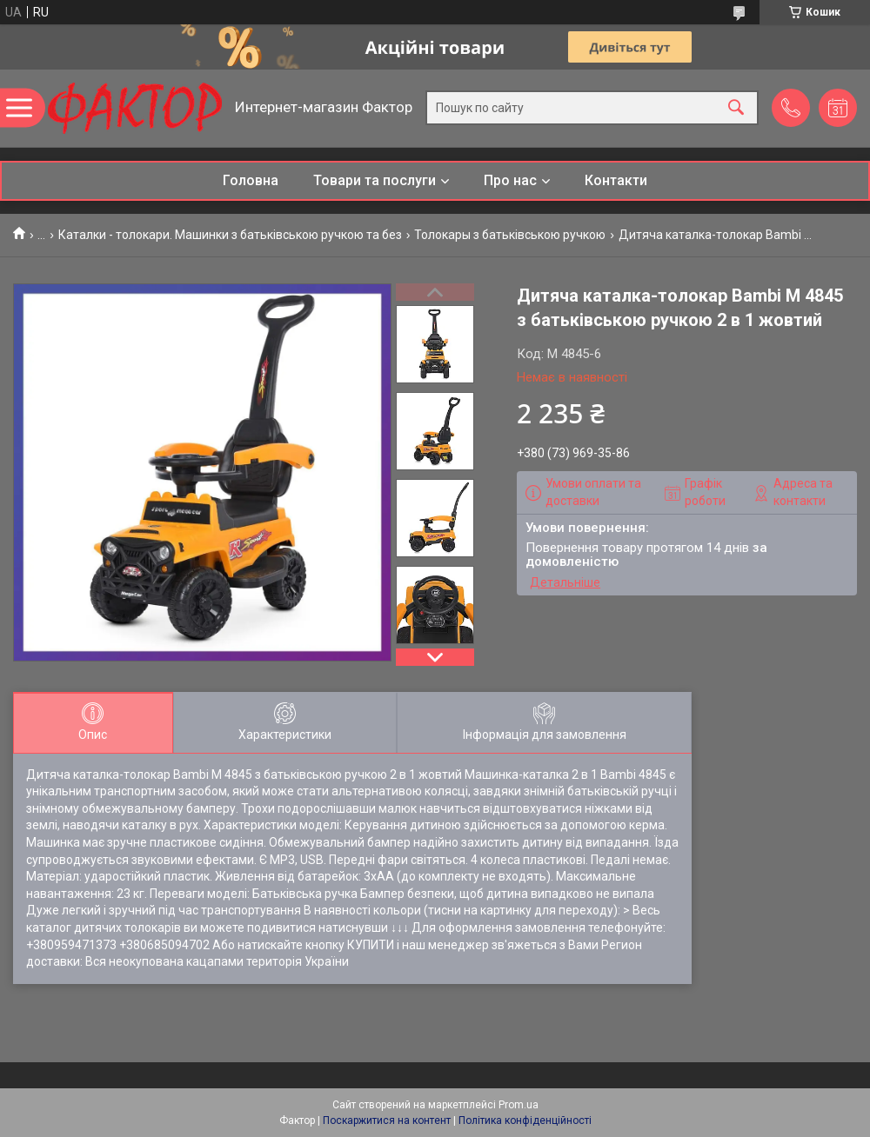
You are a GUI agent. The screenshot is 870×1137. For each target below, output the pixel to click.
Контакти (616, 180)
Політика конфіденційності (525, 1120)
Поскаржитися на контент (387, 1120)
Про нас (510, 180)
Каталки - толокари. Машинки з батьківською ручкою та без (230, 235)
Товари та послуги (374, 180)
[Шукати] (736, 108)
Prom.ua (519, 1105)
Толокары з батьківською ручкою (510, 235)
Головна (250, 180)
